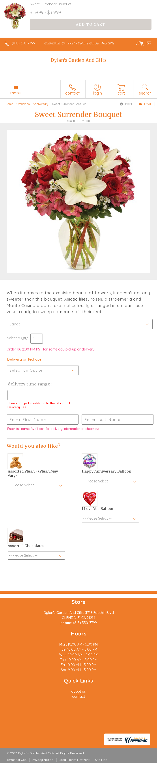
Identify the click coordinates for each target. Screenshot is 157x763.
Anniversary (41, 104)
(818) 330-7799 (23, 43)
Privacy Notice (42, 760)
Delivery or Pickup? (24, 359)
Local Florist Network (74, 760)
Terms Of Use (16, 760)
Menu (15, 92)
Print (127, 104)
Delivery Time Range (28, 384)
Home (9, 104)
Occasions (23, 104)
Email (145, 104)
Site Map (101, 760)
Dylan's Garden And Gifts (79, 60)
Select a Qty (17, 338)
